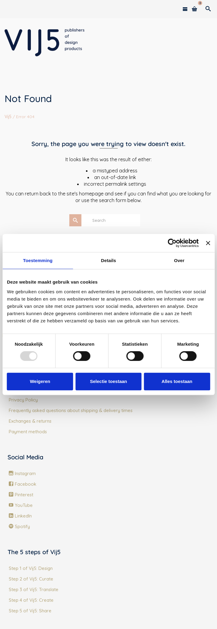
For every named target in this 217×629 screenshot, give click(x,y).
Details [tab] (108, 260)
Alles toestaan (177, 381)
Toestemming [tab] (38, 260)
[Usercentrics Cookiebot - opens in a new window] (172, 243)
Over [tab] (179, 260)
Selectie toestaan (108, 381)
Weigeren (40, 381)
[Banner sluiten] (208, 243)
